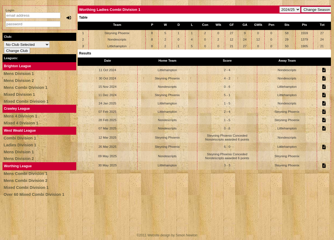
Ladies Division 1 (20, 145)
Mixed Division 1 (19, 94)
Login (10, 10)
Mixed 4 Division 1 (21, 123)
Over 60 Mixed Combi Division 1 (34, 194)
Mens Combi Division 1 (26, 87)
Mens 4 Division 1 (20, 116)
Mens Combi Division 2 (26, 180)
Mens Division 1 (19, 73)
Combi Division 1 (20, 138)
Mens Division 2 (19, 80)
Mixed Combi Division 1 (26, 101)
